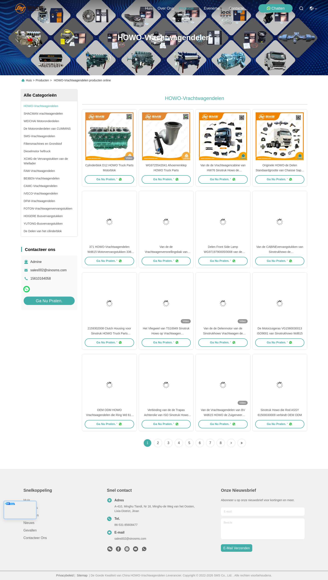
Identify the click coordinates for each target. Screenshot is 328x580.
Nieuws (28, 523)
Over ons (30, 508)
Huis (148, 8)
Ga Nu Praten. (49, 300)
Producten (42, 80)
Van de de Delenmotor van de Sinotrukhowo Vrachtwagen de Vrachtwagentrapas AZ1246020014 (223, 333)
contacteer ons (239, 8)
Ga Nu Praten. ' (109, 179)
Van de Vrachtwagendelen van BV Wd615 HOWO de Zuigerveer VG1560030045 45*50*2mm (223, 415)
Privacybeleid (64, 575)
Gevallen (30, 530)
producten (189, 8)
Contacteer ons (35, 538)
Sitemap (82, 575)
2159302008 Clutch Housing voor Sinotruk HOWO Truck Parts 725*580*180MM (109, 333)
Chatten (275, 8)
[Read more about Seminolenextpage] (231, 443)
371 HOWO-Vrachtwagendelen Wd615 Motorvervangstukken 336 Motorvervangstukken (109, 252)
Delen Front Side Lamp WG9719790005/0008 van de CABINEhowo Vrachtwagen (223, 252)
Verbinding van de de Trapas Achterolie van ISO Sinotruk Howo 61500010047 (166, 415)
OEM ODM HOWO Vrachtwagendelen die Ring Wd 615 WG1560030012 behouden (109, 415)
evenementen (214, 8)
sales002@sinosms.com (48, 270)
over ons (166, 8)
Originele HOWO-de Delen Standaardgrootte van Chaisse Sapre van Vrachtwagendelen (280, 170)
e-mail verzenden (236, 548)
